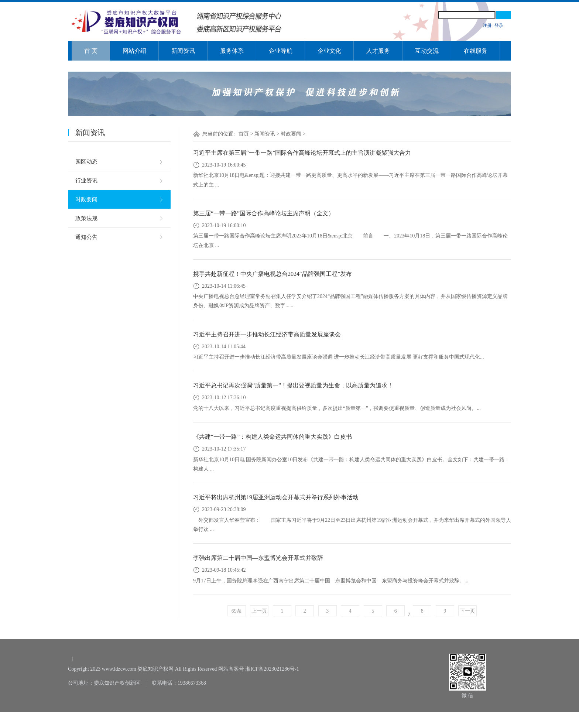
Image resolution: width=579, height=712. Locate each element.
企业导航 (280, 51)
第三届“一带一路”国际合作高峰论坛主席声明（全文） (263, 213)
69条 (237, 611)
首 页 (90, 51)
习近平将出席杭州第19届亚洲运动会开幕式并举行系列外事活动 (276, 497)
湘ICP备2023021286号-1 (272, 669)
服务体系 (232, 51)
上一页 (259, 611)
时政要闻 (86, 199)
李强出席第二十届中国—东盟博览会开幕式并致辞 (258, 558)
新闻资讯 (183, 51)
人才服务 (378, 51)
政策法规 (86, 218)
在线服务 (475, 51)
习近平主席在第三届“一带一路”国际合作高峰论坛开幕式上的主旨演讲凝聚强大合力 (302, 153)
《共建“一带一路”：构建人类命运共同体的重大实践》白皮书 (272, 437)
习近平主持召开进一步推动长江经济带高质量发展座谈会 (267, 334)
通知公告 (86, 237)
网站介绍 (134, 51)
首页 (244, 134)
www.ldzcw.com (119, 669)
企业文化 (329, 51)
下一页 (467, 611)
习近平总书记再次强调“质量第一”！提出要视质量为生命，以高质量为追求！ (293, 385)
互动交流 (427, 51)
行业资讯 (86, 181)
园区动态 (86, 162)
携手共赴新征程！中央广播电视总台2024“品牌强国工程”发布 (272, 274)
